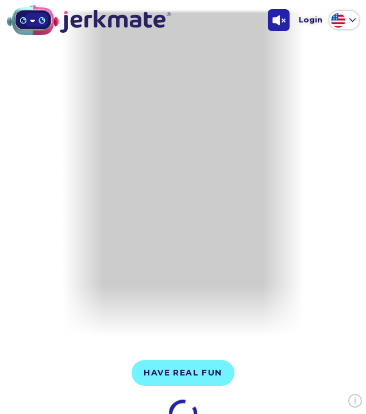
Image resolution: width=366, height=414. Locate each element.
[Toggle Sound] (279, 20)
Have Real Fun (183, 372)
